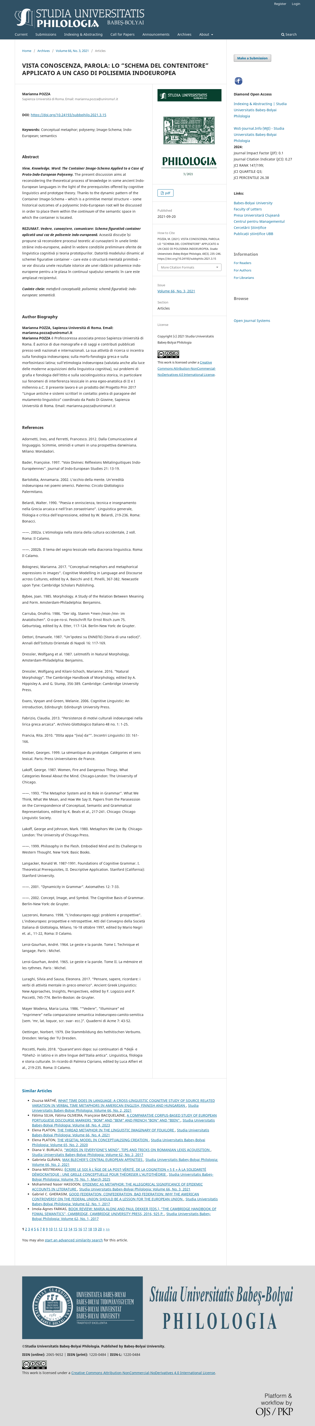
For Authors (242, 270)
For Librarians (244, 277)
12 (61, 1229)
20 (100, 1229)
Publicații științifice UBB (253, 233)
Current (21, 34)
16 (80, 1229)
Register (280, 3)
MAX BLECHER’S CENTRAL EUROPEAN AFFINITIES (102, 1159)
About (204, 34)
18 (90, 1229)
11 (56, 1229)
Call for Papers (122, 34)
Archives (184, 34)
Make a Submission (252, 58)
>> (108, 1229)
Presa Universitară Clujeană (257, 215)
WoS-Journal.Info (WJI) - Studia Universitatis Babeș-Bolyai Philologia (259, 134)
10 (51, 1229)
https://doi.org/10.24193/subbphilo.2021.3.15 (68, 114)
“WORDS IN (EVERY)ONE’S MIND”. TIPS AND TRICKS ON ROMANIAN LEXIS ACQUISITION (137, 1149)
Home (26, 50)
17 (85, 1229)
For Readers (242, 263)
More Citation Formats (177, 267)
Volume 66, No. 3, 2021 (72, 50)
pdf (167, 193)
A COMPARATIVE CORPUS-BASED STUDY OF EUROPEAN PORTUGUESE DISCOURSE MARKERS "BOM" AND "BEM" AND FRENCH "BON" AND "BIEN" (124, 1118)
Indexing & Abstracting (83, 34)
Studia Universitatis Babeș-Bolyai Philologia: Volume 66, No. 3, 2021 (134, 1189)
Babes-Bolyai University (253, 203)
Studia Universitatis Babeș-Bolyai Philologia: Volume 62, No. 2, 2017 (87, 1154)
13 (65, 1229)
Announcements (156, 34)
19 (95, 1229)
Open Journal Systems (252, 320)
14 (70, 1229)
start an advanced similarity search (74, 1240)
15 (75, 1229)
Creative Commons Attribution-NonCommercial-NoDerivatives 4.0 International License (187, 368)
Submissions (45, 34)
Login (296, 3)
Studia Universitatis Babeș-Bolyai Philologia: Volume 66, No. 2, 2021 (115, 1108)
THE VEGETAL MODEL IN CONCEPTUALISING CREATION (103, 1140)
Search (289, 34)
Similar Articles (37, 1090)
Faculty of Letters (248, 209)
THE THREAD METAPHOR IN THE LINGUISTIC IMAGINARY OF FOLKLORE (116, 1130)
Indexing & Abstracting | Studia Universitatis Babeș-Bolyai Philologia (260, 109)
